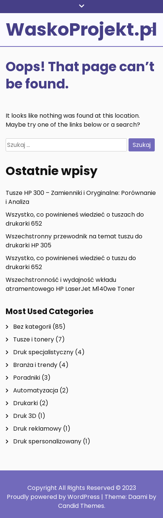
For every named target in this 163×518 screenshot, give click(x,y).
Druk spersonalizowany (47, 441)
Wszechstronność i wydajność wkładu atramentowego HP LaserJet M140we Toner (70, 284)
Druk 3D (24, 416)
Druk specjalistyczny (43, 352)
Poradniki (26, 377)
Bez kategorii (32, 326)
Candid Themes (81, 506)
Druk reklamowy (37, 428)
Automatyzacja (35, 390)
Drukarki (25, 403)
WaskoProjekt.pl (81, 29)
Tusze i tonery (33, 339)
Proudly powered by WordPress (54, 497)
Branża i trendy (35, 365)
